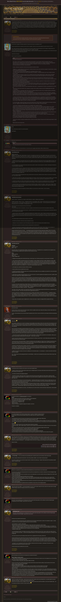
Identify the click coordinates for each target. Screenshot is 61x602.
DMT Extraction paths (19, 15)
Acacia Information (14, 30)
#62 (12, 42)
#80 (12, 577)
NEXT (15, 17)
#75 (12, 468)
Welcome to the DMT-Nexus (7, 15)
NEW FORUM (19, 1)
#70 (12, 366)
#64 (12, 140)
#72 (12, 412)
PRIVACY (8, 5)
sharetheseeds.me (16, 36)
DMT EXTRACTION (13, 15)
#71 (12, 394)
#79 (12, 553)
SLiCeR (7, 42)
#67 (12, 241)
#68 (12, 306)
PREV (6, 17)
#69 (12, 318)
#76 (12, 484)
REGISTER (55, 5)
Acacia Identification (14, 31)
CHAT (5, 5)
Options (56, 18)
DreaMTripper (7, 394)
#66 (12, 195)
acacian (7, 150)
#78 (12, 509)
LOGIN (51, 5)
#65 (12, 150)
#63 (12, 125)
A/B (23, 15)
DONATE (12, 5)
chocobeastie (7, 306)
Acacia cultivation (14, 32)
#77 (12, 498)
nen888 (7, 140)
